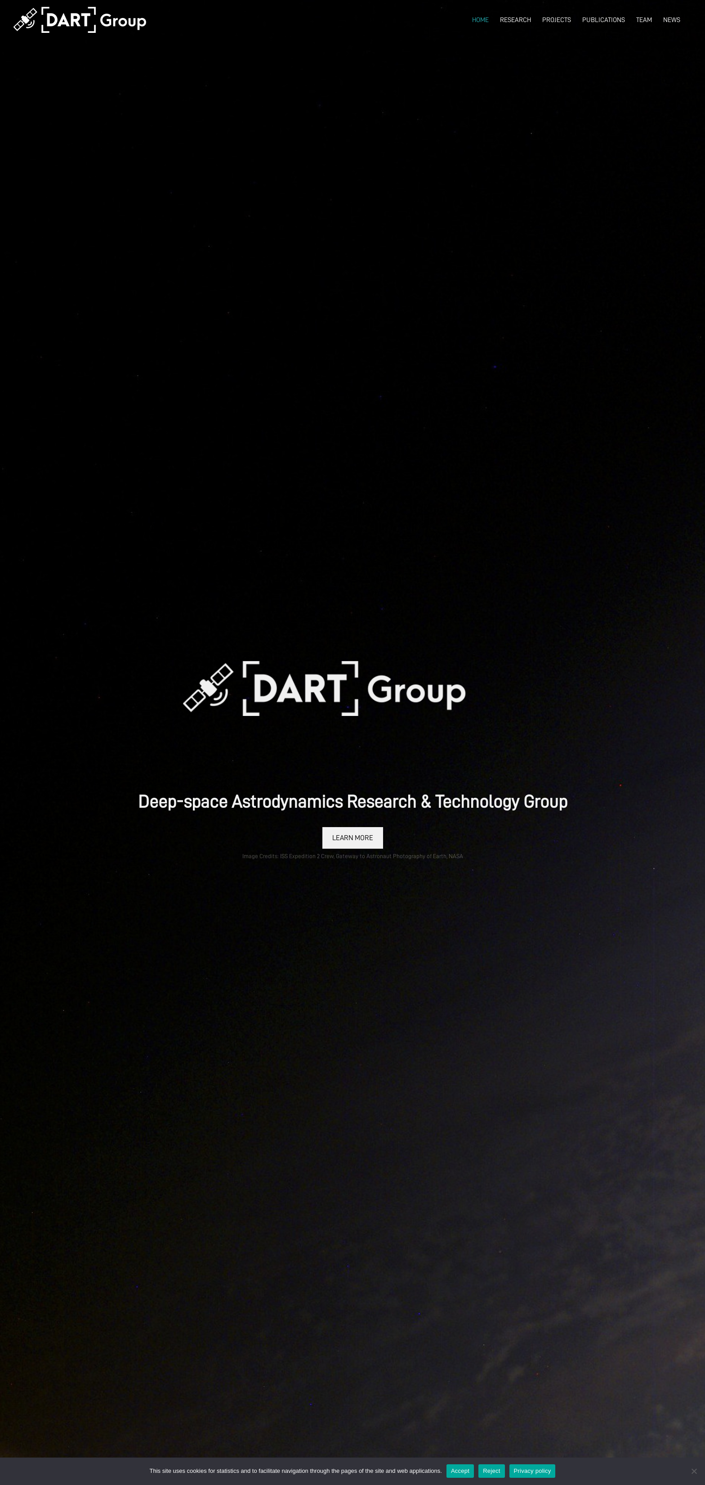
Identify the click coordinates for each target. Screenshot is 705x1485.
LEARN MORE (352, 838)
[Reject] (693, 1471)
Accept (460, 1470)
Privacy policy (532, 1470)
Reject (491, 1470)
